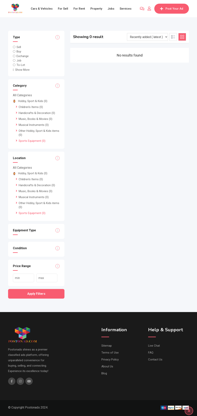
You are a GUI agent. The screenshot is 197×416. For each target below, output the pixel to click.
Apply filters (36, 294)
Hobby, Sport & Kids (30, 101)
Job (19, 60)
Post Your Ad (171, 8)
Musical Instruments (34, 125)
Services (125, 8)
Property (96, 8)
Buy (19, 51)
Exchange (23, 56)
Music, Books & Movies (35, 119)
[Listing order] (147, 37)
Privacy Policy (110, 359)
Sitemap (106, 345)
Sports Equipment (32, 141)
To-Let (21, 65)
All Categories (22, 95)
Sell (19, 47)
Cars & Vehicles (42, 8)
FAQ (150, 352)
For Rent (79, 8)
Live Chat (154, 345)
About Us (107, 366)
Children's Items (31, 107)
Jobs (111, 8)
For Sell (63, 8)
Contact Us (155, 359)
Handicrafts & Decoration (37, 113)
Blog (104, 373)
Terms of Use (110, 352)
